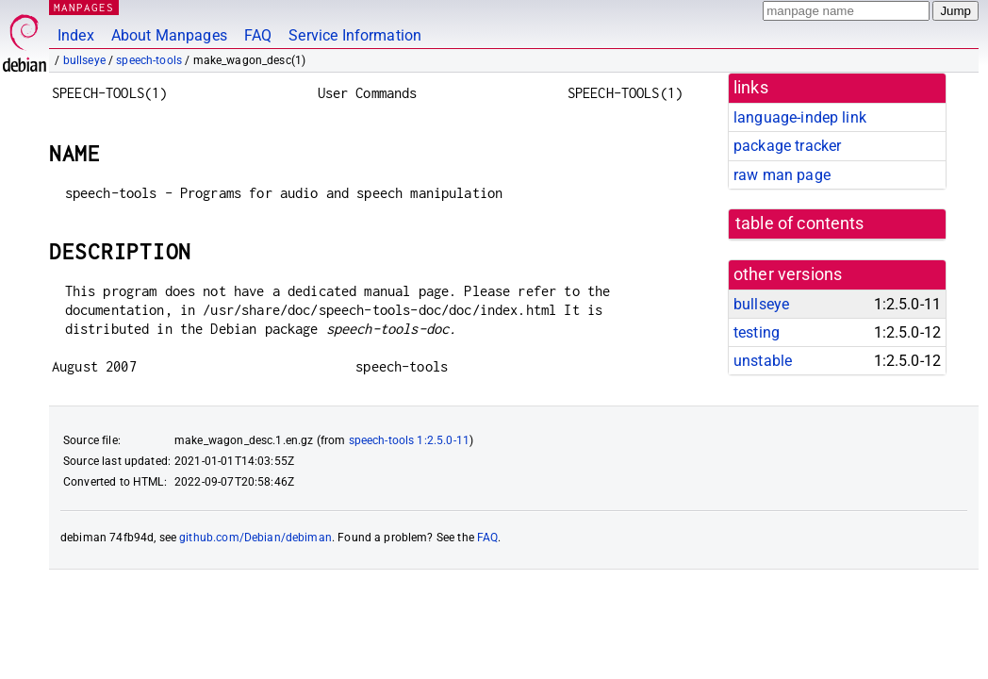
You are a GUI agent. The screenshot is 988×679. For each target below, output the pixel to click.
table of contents (799, 223)
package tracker (787, 146)
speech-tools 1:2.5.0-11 (409, 440)
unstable (762, 361)
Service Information (354, 35)
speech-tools (149, 60)
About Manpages (169, 35)
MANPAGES (84, 7)
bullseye (84, 60)
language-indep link (799, 117)
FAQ (258, 35)
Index (76, 35)
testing (756, 332)
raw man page (782, 175)
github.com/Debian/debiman (255, 537)
